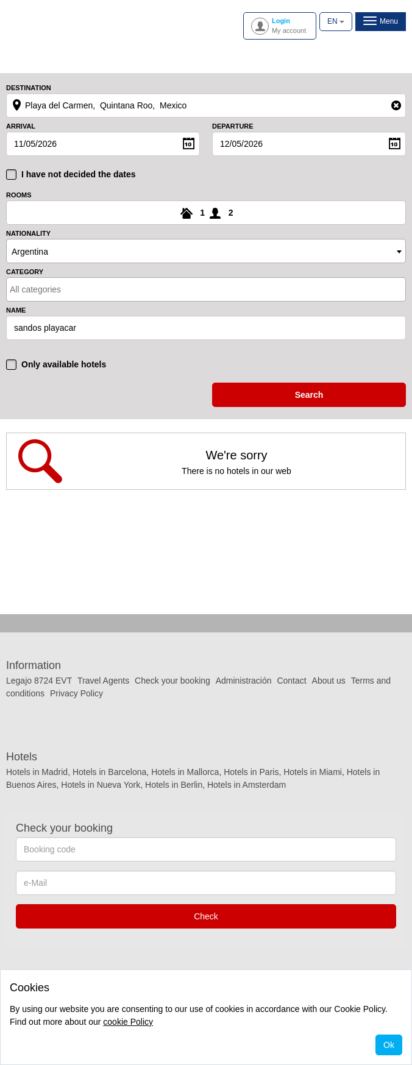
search (309, 395)
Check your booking (172, 680)
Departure (233, 126)
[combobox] (206, 251)
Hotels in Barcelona (109, 772)
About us (329, 680)
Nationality (28, 233)
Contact (291, 680)
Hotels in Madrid (37, 772)
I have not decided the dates (78, 174)
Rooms (19, 195)
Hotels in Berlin (173, 785)
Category (24, 272)
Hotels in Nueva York (100, 785)
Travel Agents (103, 680)
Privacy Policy (76, 693)
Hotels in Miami (312, 772)
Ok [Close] (388, 1045)
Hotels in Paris (251, 772)
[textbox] (63, 289)
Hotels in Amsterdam (246, 785)
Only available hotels (63, 364)
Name (16, 310)
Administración (245, 680)
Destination (28, 88)
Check (206, 916)
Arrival (20, 126)
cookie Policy (128, 1022)
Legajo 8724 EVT (39, 680)
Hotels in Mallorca (185, 772)
